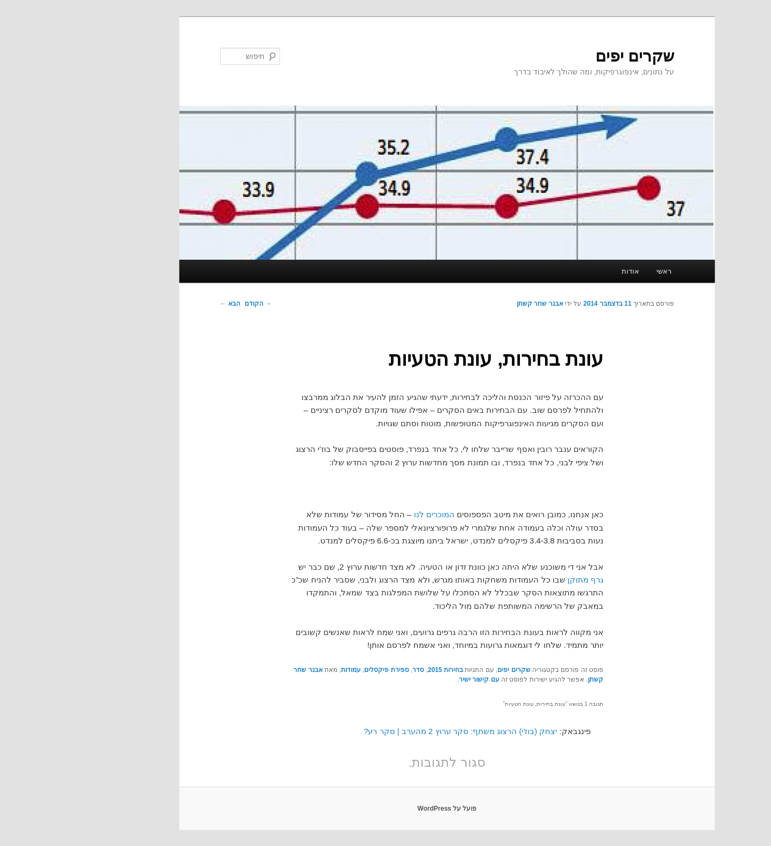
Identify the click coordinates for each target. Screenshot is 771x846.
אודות (569, 271)
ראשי (602, 271)
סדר (356, 670)
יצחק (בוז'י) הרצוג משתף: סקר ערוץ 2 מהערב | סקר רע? (398, 731)
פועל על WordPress (385, 808)
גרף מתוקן (524, 579)
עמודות (289, 670)
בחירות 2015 (384, 670)
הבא (168, 303)
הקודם (196, 303)
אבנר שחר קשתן (478, 303)
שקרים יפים (573, 56)
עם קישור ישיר (417, 679)
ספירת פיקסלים (325, 670)
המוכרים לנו (372, 514)
